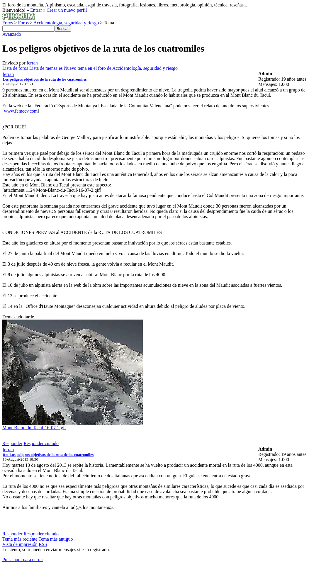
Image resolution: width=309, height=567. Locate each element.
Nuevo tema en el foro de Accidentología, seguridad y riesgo (121, 68)
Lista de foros (15, 68)
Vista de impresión (20, 544)
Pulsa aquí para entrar (22, 559)
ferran (32, 62)
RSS (43, 544)
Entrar (36, 10)
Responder (12, 443)
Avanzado (11, 34)
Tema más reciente (20, 539)
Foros (7, 22)
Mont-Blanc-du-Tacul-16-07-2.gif (34, 427)
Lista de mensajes (46, 68)
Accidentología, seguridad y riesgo (66, 22)
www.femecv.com (21, 110)
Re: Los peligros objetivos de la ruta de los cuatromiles (48, 454)
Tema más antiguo (55, 539)
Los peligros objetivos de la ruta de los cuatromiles (45, 79)
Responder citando (41, 443)
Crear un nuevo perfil (67, 10)
